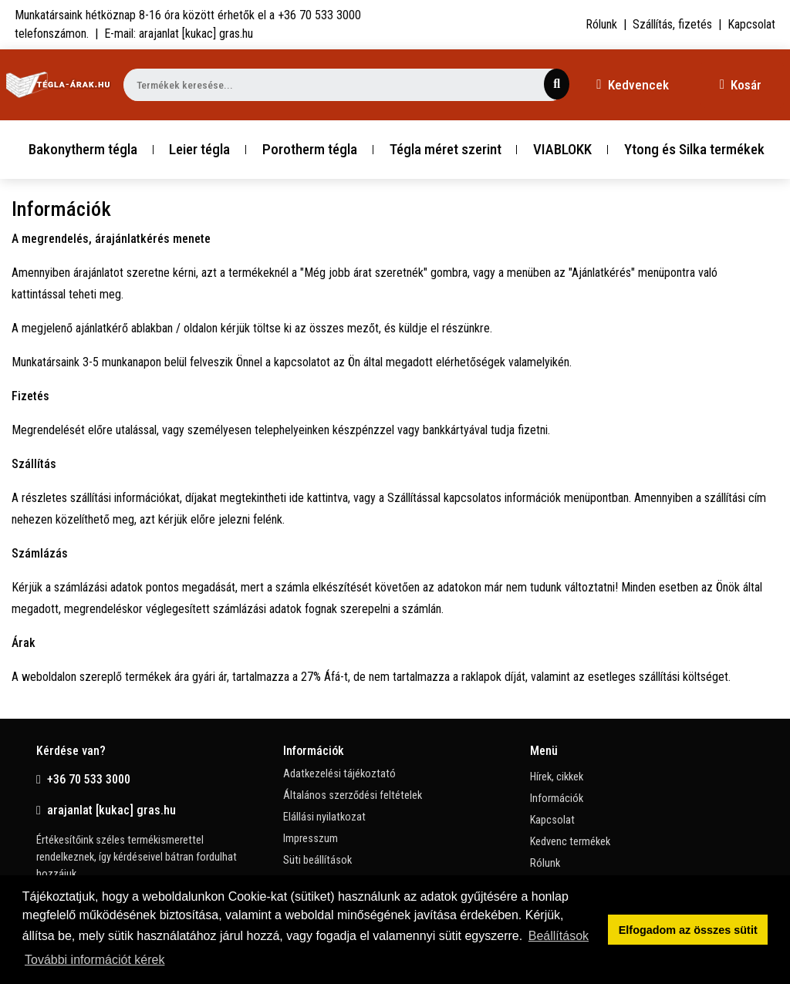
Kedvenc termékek (570, 841)
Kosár (740, 85)
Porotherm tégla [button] (309, 149)
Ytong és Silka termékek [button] (694, 149)
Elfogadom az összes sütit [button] (688, 930)
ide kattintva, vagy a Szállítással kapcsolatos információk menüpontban (459, 497)
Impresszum (310, 838)
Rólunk (601, 24)
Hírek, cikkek (556, 776)
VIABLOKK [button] (562, 149)
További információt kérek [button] (94, 959)
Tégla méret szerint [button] (445, 149)
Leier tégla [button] (199, 149)
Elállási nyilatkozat (324, 817)
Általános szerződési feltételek (352, 795)
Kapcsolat (751, 24)
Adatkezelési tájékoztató (339, 773)
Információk (556, 798)
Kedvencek (632, 85)
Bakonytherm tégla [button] (83, 149)
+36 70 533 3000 (83, 779)
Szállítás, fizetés (672, 24)
